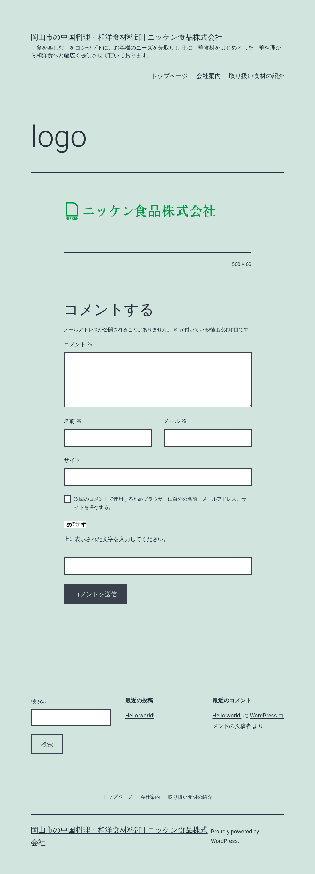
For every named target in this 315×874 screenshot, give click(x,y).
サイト (72, 460)
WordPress (224, 841)
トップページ (169, 76)
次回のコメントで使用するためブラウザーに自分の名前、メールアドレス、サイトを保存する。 (160, 503)
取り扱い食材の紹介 (256, 76)
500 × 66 (241, 264)
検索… (38, 701)
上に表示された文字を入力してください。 (116, 539)
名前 (73, 421)
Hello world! (139, 715)
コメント (78, 344)
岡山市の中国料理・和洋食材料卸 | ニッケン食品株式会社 (126, 37)
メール (175, 421)
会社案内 (208, 76)
